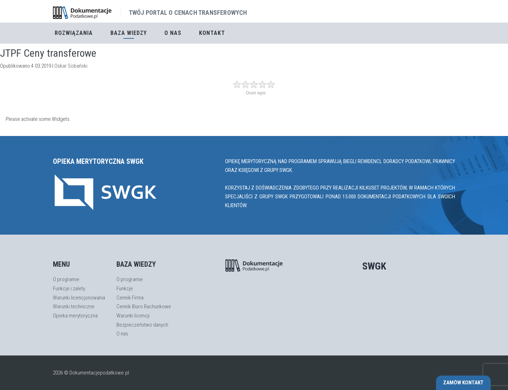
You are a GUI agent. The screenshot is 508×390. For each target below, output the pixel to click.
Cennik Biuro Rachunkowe (143, 306)
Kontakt (212, 33)
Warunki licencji (133, 315)
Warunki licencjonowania (79, 298)
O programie (66, 279)
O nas (172, 33)
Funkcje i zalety (69, 288)
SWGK (374, 266)
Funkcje (124, 288)
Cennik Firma (130, 298)
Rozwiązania (74, 33)
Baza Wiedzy (128, 33)
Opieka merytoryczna (75, 315)
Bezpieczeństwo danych (142, 325)
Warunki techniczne (74, 306)
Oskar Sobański (70, 66)
